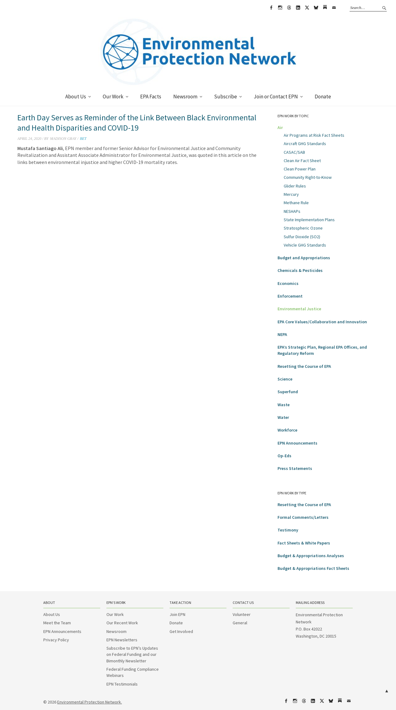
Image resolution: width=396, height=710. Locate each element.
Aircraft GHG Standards (305, 143)
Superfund (288, 391)
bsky (316, 7)
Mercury (291, 194)
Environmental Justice (299, 309)
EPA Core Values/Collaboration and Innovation (322, 322)
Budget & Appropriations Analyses (311, 555)
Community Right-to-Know (308, 177)
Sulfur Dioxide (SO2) (302, 236)
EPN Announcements (297, 443)
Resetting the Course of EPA (304, 366)
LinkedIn (298, 7)
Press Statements (295, 468)
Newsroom (185, 96)
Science (285, 379)
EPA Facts (150, 96)
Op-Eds (284, 455)
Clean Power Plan (300, 169)
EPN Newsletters (121, 640)
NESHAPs (292, 211)
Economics (288, 283)
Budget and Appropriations (304, 257)
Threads (289, 7)
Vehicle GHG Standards (305, 245)
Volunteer (242, 614)
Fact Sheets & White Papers (304, 543)
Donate (323, 96)
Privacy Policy (56, 640)
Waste (284, 404)
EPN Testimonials (122, 684)
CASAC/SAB (294, 152)
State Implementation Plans (309, 219)
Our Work (113, 96)
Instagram (280, 7)
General (240, 623)
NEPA (282, 334)
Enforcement (290, 296)
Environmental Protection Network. (89, 702)
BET (83, 138)
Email (333, 7)
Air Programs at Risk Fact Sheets (314, 135)
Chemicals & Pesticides (300, 270)
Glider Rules (295, 186)
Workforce (287, 430)
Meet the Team (57, 623)
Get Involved (181, 631)
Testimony (288, 530)
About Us (75, 96)
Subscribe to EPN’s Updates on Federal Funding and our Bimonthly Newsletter (132, 654)
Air (280, 127)
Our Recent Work (122, 623)
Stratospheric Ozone (303, 228)
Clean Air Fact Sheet (302, 160)
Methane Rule (296, 202)
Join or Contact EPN (276, 96)
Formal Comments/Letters (303, 517)
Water (283, 417)
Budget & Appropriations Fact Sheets (313, 568)
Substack (324, 7)
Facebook (271, 7)
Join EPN (177, 614)
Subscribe (225, 96)
